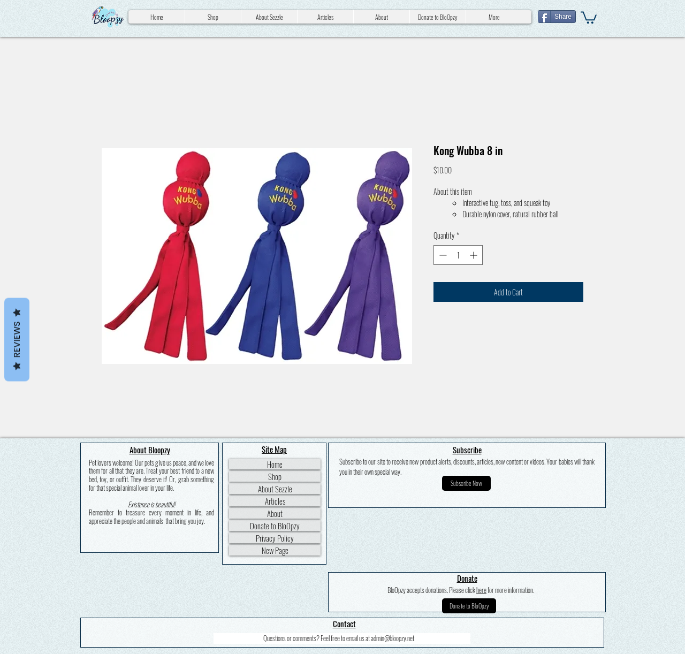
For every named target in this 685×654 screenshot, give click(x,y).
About (275, 513)
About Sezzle (275, 488)
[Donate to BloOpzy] (469, 605)
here (481, 589)
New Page (275, 550)
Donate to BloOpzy (275, 525)
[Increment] (474, 255)
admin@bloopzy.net (392, 638)
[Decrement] (441, 255)
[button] (589, 17)
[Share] (557, 16)
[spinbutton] (458, 255)
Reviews (17, 340)
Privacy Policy (275, 538)
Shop (274, 476)
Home (275, 464)
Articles (275, 501)
